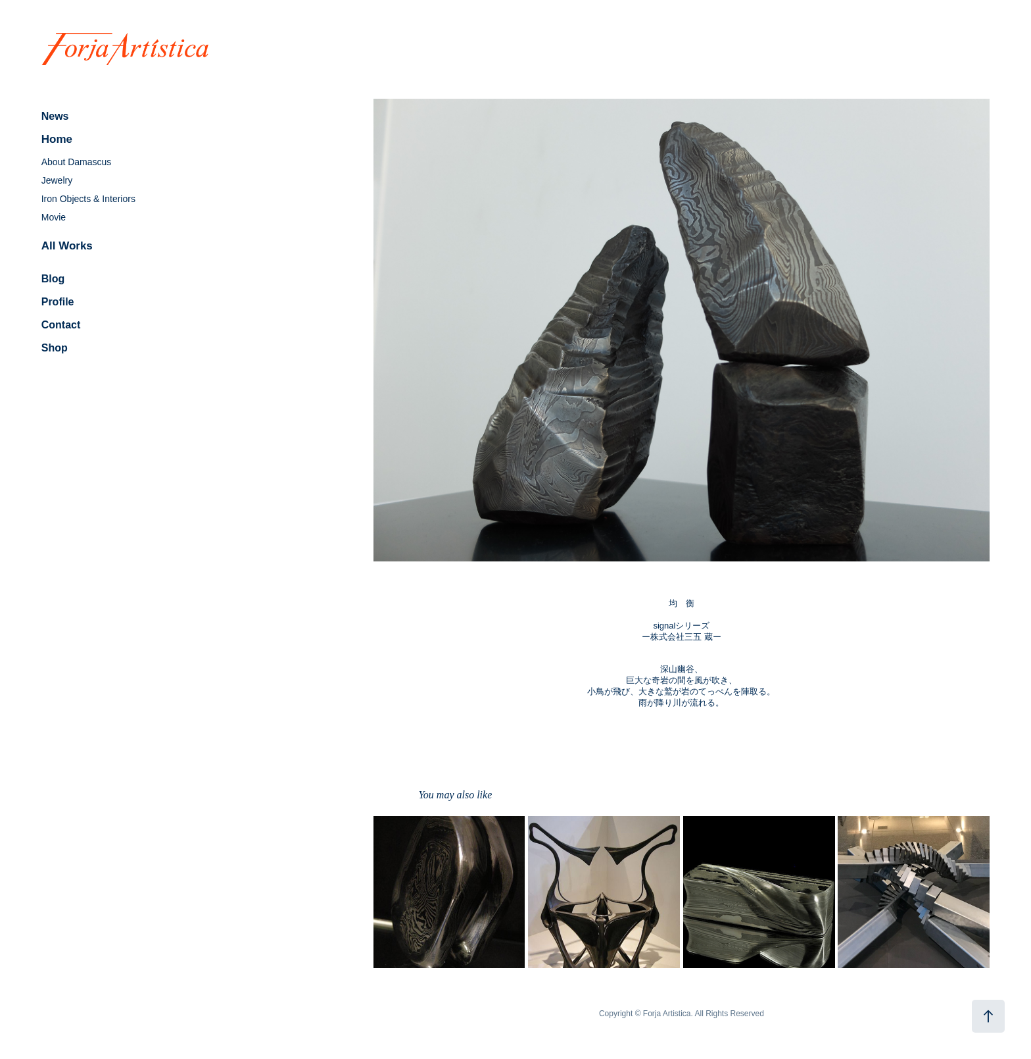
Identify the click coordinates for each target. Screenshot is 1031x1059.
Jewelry (56, 180)
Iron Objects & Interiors (88, 199)
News (55, 116)
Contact (61, 324)
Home (56, 139)
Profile (57, 301)
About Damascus (76, 162)
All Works (67, 246)
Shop (54, 347)
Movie (53, 217)
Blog (53, 278)
